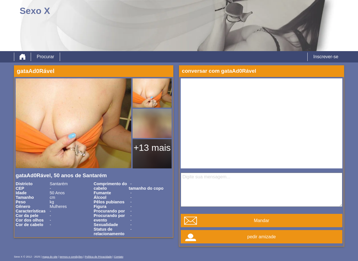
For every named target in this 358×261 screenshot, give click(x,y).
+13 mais (152, 148)
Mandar (261, 220)
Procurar (45, 56)
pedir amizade (261, 236)
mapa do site (49, 256)
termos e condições (71, 256)
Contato (119, 256)
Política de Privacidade (98, 256)
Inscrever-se (325, 56)
